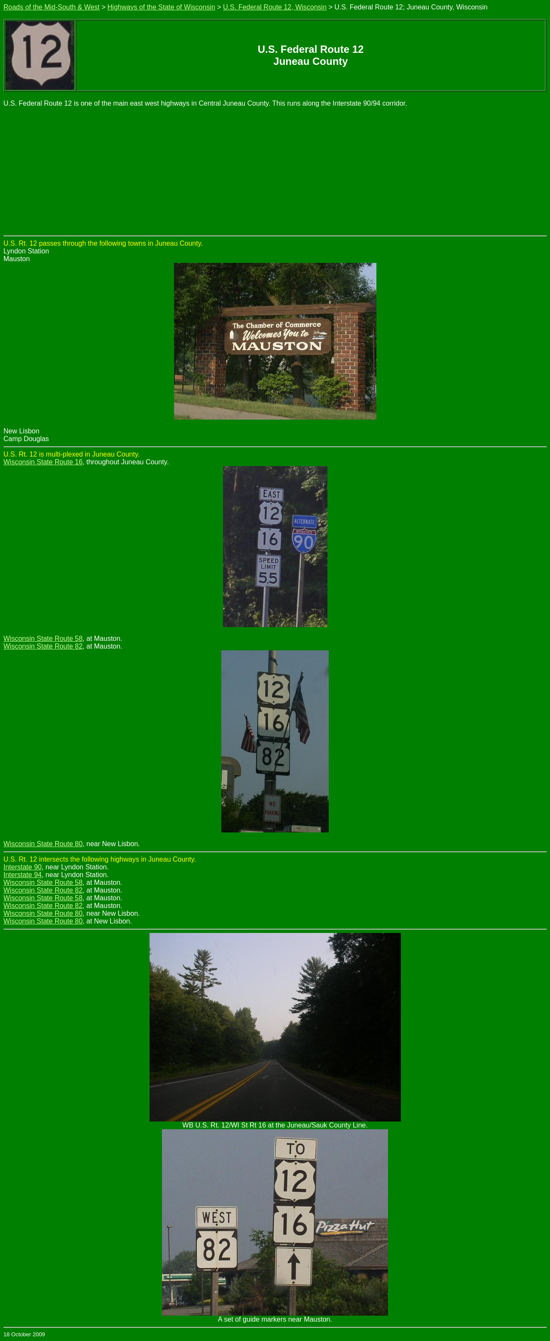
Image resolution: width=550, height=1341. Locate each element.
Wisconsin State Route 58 (42, 638)
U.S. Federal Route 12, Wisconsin (275, 7)
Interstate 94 (22, 874)
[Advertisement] (275, 171)
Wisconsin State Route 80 (42, 843)
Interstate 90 (22, 867)
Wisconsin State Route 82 (42, 646)
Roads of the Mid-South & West (51, 7)
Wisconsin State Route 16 (42, 462)
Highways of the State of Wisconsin (161, 7)
